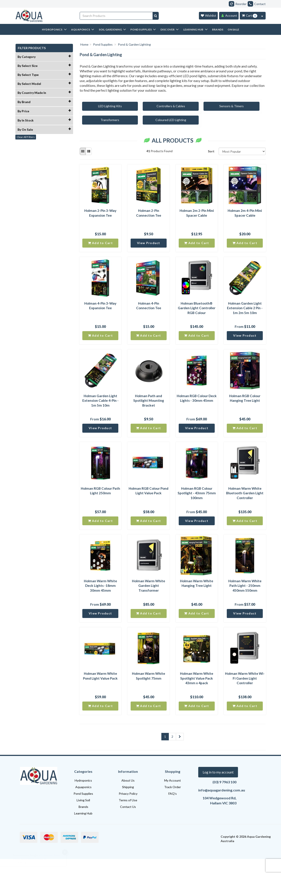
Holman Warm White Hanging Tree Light (196, 595)
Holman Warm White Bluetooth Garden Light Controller (245, 502)
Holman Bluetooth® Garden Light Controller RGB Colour (196, 311)
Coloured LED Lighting (102, 120)
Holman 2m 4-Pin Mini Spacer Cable (245, 213)
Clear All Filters (26, 137)
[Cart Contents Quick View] (262, 16)
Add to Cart (100, 245)
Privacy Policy (128, 809)
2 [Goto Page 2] (172, 752)
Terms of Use (128, 816)
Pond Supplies (83, 809)
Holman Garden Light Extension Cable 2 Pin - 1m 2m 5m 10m (244, 311)
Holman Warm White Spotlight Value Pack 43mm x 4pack (196, 692)
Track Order (172, 803)
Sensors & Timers (196, 106)
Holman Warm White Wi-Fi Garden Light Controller (245, 692)
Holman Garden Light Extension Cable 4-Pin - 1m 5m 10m (100, 406)
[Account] (229, 16)
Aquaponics (83, 803)
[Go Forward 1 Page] (180, 752)
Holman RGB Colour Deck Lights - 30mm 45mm (197, 406)
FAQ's (172, 809)
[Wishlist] (208, 16)
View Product (148, 245)
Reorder (238, 4)
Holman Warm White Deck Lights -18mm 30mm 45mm (100, 597)
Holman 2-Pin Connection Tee (149, 213)
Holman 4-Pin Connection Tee (149, 309)
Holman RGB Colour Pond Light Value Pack (149, 499)
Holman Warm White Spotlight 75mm (148, 690)
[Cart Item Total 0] (249, 16)
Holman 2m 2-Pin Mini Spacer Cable (196, 213)
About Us (128, 796)
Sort (211, 151)
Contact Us (128, 823)
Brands (83, 823)
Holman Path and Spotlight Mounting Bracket (148, 406)
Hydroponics (83, 796)
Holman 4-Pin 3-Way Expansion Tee (100, 309)
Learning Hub (83, 829)
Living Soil (83, 816)
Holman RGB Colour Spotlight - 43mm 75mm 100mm (197, 502)
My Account (172, 796)
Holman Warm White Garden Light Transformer (148, 597)
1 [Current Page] (165, 752)
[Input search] (116, 16)
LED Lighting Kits (103, 106)
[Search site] (156, 16)
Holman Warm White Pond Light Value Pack (100, 690)
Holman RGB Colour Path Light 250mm (100, 499)
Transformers (242, 106)
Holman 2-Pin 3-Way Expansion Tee (100, 213)
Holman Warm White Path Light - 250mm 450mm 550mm (245, 597)
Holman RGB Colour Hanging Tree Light (245, 404)
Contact (257, 4)
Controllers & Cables (149, 106)
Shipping (128, 803)
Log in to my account (218, 788)
